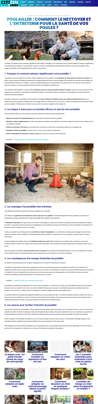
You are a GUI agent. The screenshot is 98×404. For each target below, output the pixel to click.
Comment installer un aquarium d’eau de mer (37, 354)
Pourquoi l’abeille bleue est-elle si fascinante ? (83, 391)
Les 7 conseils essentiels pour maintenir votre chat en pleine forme (83, 355)
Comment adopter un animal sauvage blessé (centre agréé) (37, 373)
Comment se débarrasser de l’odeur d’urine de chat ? (60, 391)
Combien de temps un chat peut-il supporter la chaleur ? (83, 373)
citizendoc (29, 15)
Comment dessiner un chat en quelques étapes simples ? (60, 373)
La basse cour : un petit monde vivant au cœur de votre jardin (14, 354)
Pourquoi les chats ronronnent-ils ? (37, 391)
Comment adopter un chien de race (60, 354)
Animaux (35, 15)
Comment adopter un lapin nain (14, 373)
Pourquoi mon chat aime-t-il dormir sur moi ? (15, 391)
